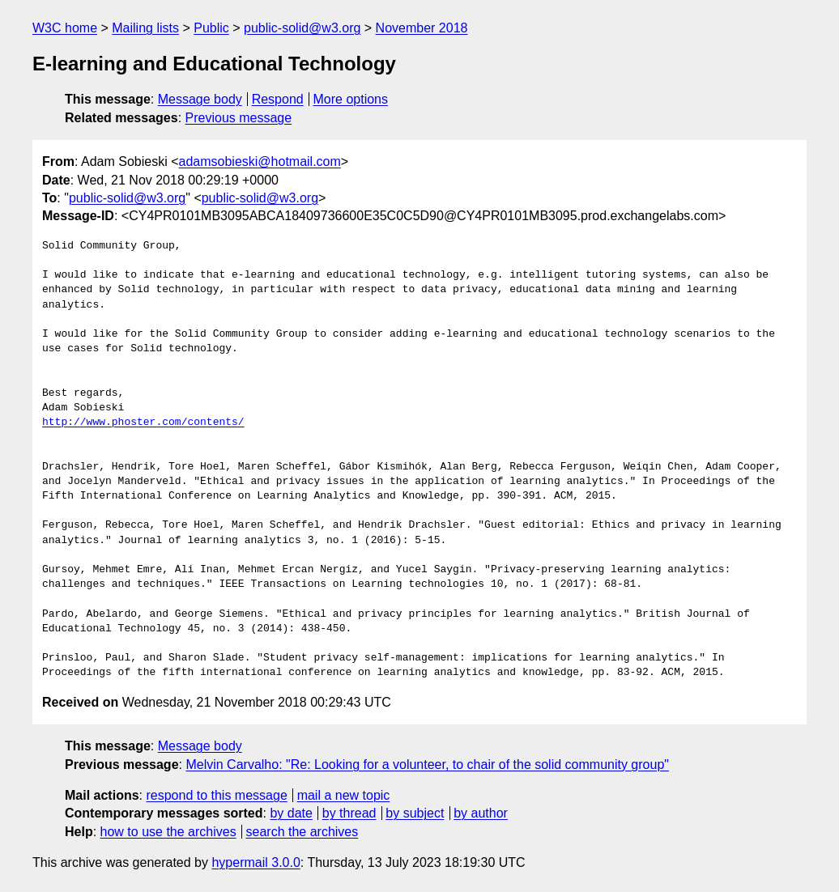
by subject (414, 813)
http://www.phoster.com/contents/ (143, 422)
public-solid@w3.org (302, 28)
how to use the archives (168, 832)
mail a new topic (343, 795)
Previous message (238, 118)
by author (481, 813)
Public (211, 28)
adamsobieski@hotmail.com (260, 161)
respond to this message (216, 795)
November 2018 (422, 28)
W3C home (64, 28)
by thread (349, 813)
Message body (200, 99)
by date (291, 813)
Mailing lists (145, 28)
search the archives (302, 832)
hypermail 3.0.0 (255, 862)
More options (351, 99)
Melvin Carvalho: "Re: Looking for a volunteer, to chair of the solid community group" (427, 764)
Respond (278, 99)
